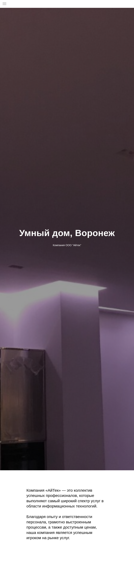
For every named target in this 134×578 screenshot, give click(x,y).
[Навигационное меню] (4, 4)
